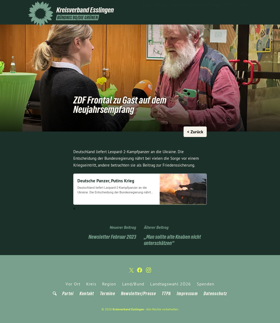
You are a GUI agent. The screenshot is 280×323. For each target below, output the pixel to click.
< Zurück (195, 132)
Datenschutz (215, 293)
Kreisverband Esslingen (128, 309)
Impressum (187, 293)
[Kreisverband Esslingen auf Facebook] (244, 5)
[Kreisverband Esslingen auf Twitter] (238, 5)
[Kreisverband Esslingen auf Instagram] (250, 5)
